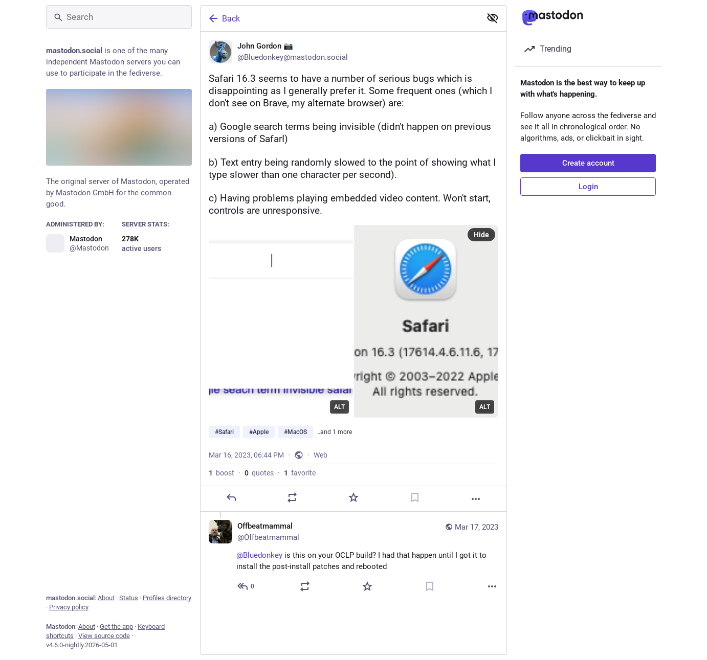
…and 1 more (334, 439)
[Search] (119, 17)
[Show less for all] (492, 18)
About (106, 598)
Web (320, 462)
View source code (104, 636)
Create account (588, 163)
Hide (481, 242)
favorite (300, 480)
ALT (339, 414)
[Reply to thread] (246, 593)
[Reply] (231, 504)
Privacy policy (69, 607)
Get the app (116, 626)
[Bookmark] (415, 504)
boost (221, 480)
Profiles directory (167, 598)
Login (588, 186)
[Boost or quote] (292, 504)
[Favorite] (353, 504)
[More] (476, 506)
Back (223, 18)
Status (128, 598)
